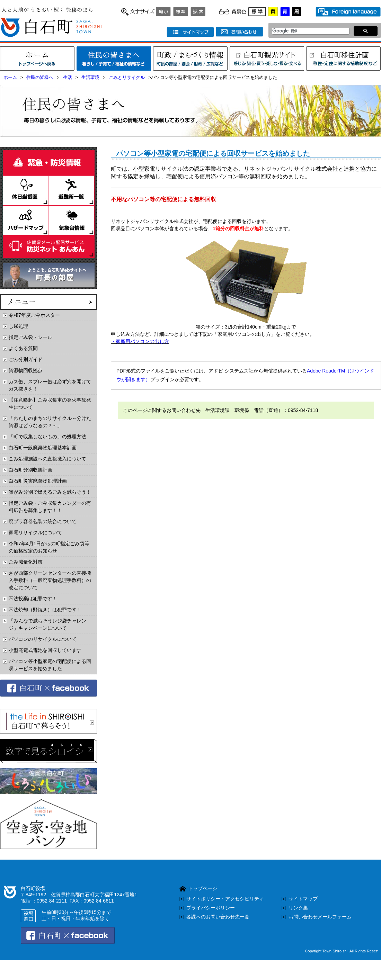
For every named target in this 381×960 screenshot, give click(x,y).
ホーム (10, 77)
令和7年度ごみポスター (34, 315)
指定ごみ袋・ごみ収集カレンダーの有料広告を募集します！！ (50, 506)
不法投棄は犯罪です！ (33, 598)
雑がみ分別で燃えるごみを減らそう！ (50, 492)
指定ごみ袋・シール (30, 337)
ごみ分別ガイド (26, 359)
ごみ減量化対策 (26, 562)
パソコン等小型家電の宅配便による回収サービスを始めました (50, 664)
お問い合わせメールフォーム (320, 916)
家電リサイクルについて (35, 532)
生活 (67, 77)
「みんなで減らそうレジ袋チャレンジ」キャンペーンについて (47, 624)
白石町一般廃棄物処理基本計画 (43, 447)
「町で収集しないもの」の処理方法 (47, 436)
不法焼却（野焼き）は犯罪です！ (45, 609)
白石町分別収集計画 (30, 470)
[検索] (308, 31)
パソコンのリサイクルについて (43, 639)
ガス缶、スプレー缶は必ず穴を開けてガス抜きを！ (50, 385)
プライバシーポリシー (210, 907)
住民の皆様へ (39, 77)
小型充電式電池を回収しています (45, 650)
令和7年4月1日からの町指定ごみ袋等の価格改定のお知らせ (49, 547)
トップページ (202, 888)
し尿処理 (18, 326)
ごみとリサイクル (127, 77)
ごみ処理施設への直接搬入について (47, 458)
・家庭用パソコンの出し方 (140, 341)
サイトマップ (303, 898)
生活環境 (90, 77)
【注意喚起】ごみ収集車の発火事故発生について (50, 403)
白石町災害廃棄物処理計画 (38, 481)
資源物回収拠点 (26, 370)
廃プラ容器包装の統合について (43, 521)
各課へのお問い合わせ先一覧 (217, 916)
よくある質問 (23, 348)
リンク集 (298, 907)
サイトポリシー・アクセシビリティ (225, 898)
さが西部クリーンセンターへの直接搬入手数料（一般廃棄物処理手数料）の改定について (50, 580)
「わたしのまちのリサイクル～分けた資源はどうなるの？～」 (50, 421)
